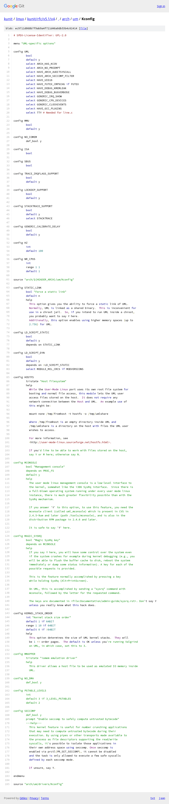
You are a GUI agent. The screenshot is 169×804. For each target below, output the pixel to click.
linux (20, 18)
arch (65, 18)
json (162, 798)
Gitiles (23, 798)
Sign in (161, 6)
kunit (8, 18)
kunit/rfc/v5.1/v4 (41, 18)
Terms (45, 798)
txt (152, 798)
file (83, 28)
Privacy (33, 798)
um (75, 18)
